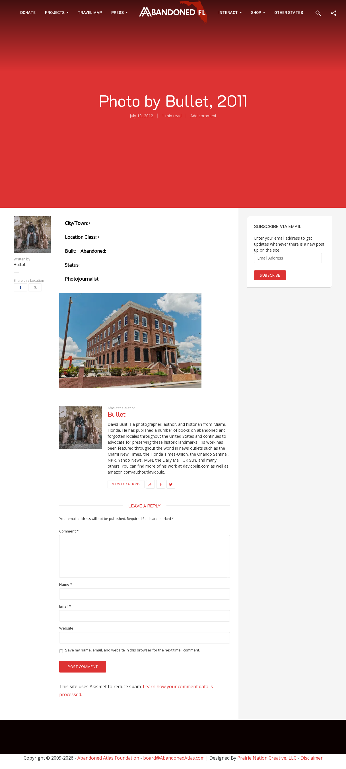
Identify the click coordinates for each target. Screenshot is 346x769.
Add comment (203, 115)
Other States (288, 12)
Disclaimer (311, 758)
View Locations (126, 484)
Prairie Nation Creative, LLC (267, 758)
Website (66, 628)
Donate (28, 12)
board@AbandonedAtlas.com (174, 758)
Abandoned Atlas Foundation (108, 758)
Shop (256, 12)
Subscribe (270, 275)
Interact (228, 12)
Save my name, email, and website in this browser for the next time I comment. (132, 650)
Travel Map (90, 12)
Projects (55, 12)
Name (65, 584)
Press (117, 12)
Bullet (20, 264)
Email (65, 606)
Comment (69, 531)
